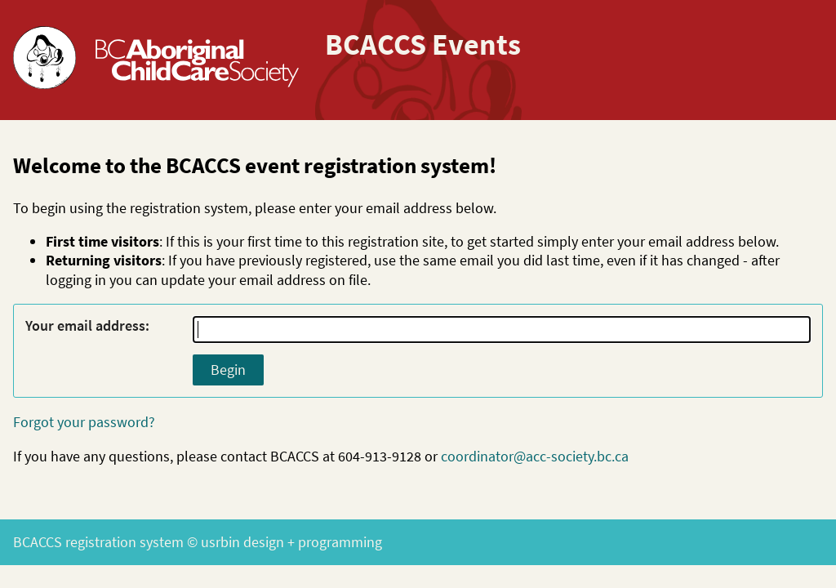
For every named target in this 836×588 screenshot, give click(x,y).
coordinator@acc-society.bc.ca (535, 456)
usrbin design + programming (291, 541)
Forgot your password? (84, 421)
